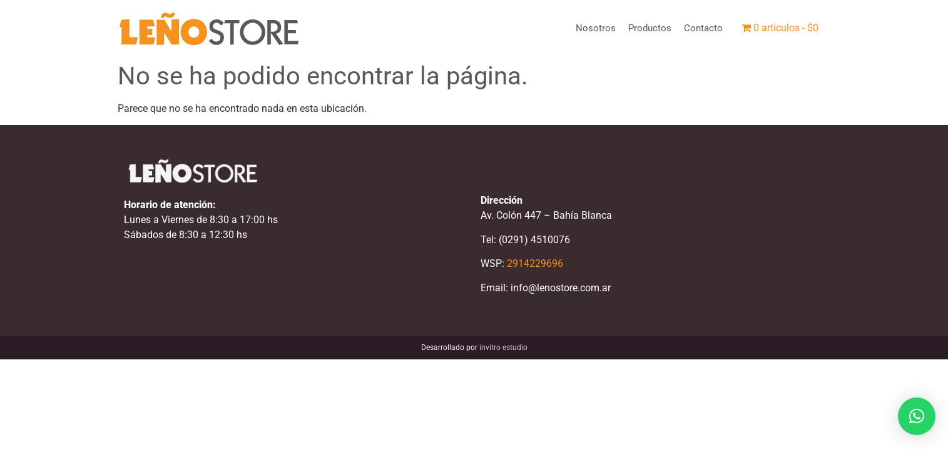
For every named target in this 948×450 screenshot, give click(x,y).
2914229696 (535, 263)
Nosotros (596, 28)
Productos (649, 28)
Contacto (703, 28)
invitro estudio (503, 347)
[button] (916, 416)
